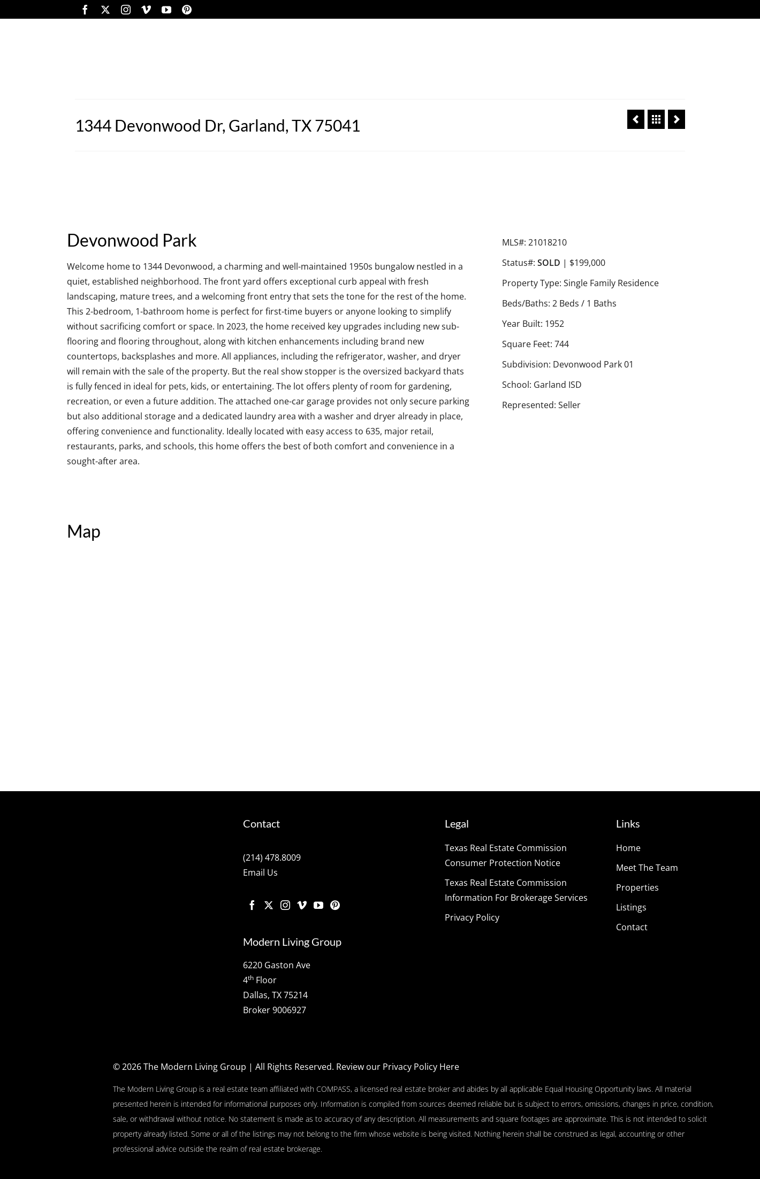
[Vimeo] (146, 9)
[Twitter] (105, 9)
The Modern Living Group (194, 1067)
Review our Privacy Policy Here (397, 1067)
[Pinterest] (187, 9)
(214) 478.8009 (272, 857)
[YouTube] (166, 9)
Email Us (260, 872)
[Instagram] (126, 9)
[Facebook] (85, 9)
